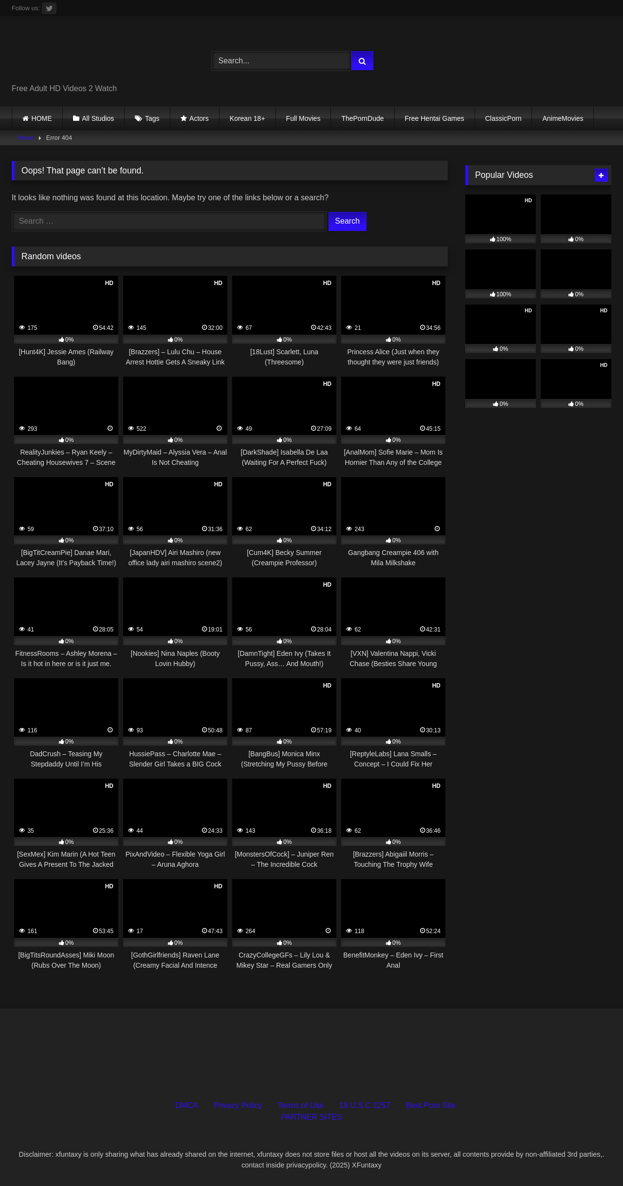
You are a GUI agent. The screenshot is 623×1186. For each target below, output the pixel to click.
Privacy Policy (238, 1105)
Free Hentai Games (434, 118)
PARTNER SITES (311, 1117)
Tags (152, 118)
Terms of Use (301, 1105)
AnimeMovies (562, 118)
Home (26, 137)
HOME (42, 118)
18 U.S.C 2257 (364, 1105)
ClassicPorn (503, 118)
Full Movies (303, 118)
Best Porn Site (431, 1105)
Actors (199, 118)
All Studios (98, 118)
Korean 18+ (247, 118)
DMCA (186, 1105)
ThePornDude (362, 118)
